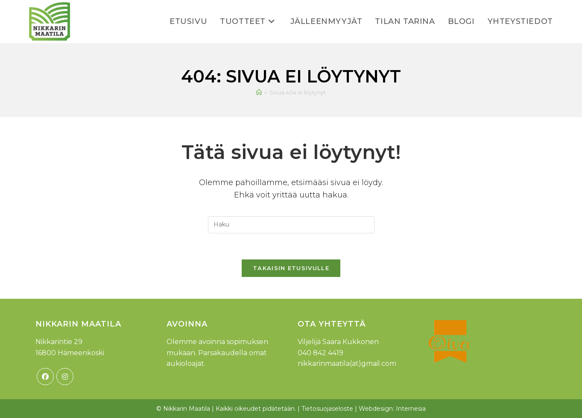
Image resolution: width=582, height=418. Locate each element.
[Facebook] (45, 376)
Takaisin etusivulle (291, 268)
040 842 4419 (320, 353)
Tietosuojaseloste (327, 408)
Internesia (411, 408)
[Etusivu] (259, 92)
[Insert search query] (291, 224)
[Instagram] (64, 376)
